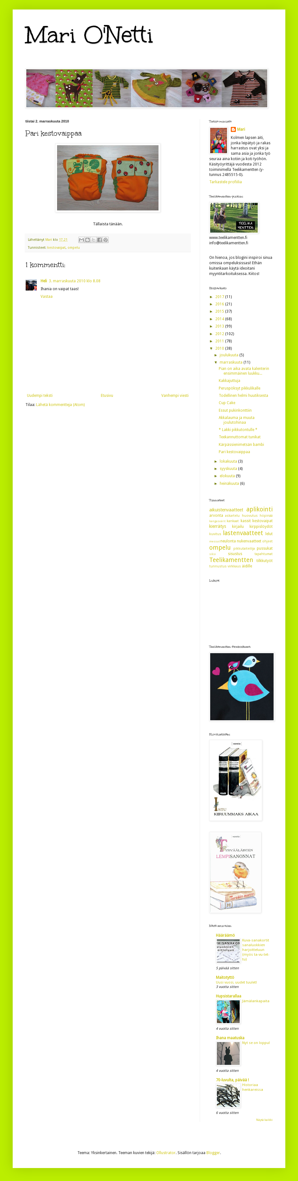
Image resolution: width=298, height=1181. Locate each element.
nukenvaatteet (249, 541)
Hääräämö (225, 935)
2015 (220, 311)
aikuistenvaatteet (226, 509)
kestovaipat (56, 248)
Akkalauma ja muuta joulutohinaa (237, 420)
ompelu (74, 248)
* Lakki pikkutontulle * (238, 430)
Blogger (213, 1153)
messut (214, 541)
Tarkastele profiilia (225, 182)
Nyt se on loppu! (256, 1042)
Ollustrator (166, 1153)
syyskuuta (229, 468)
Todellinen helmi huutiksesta (243, 395)
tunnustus (218, 566)
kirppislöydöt (261, 526)
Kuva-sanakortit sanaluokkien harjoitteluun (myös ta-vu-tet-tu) (255, 949)
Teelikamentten (231, 560)
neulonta (228, 541)
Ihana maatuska (230, 1038)
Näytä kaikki (264, 1120)
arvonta (216, 515)
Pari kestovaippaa (234, 452)
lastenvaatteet (243, 533)
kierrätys (217, 526)
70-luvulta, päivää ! (232, 1080)
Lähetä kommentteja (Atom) (60, 405)
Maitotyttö (225, 977)
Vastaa (47, 296)
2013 (220, 326)
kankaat (233, 521)
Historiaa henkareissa (252, 1087)
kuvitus (215, 534)
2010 (220, 348)
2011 (220, 341)
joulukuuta (229, 355)
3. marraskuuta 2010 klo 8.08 (74, 281)
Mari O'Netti (89, 35)
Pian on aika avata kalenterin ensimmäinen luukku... (244, 370)
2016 (220, 304)
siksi (212, 554)
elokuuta (228, 476)
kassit (246, 521)
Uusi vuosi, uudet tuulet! (236, 982)
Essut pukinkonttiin (235, 410)
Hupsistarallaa (228, 996)
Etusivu (107, 395)
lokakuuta (229, 461)
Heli (44, 281)
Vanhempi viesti (175, 395)
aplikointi (259, 509)
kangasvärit (217, 521)
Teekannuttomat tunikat (240, 437)
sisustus (235, 554)
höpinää (266, 516)
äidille (247, 566)
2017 (220, 297)
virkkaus (234, 566)
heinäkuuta (230, 483)
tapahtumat (264, 554)
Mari (241, 129)
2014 (220, 319)
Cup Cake (227, 403)
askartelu (232, 516)
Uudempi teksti (40, 395)
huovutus (250, 516)
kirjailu (238, 526)
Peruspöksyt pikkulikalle (239, 388)
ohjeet (267, 541)
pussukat (265, 548)
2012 (220, 334)
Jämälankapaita (255, 1001)
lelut (269, 534)
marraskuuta (231, 362)
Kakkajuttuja (229, 380)
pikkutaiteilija (244, 549)
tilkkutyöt (264, 561)
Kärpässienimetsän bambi (241, 444)
